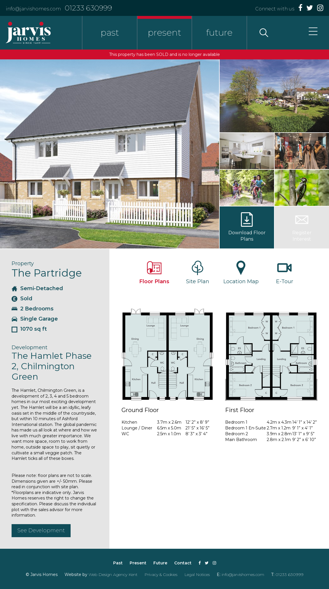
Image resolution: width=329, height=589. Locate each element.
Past (118, 563)
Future (160, 563)
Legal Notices (197, 574)
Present (138, 563)
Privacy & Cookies (160, 574)
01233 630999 (88, 7)
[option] (109, 153)
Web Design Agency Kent (113, 574)
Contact (183, 563)
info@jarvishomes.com (33, 9)
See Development (41, 530)
